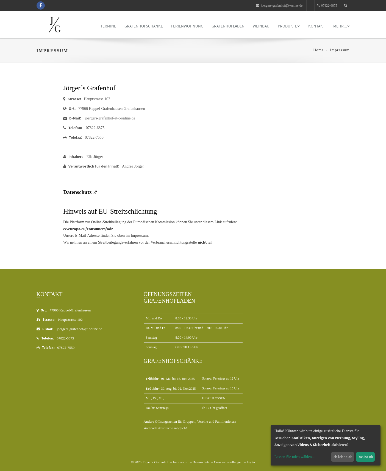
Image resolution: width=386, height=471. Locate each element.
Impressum (180, 462)
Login (251, 462)
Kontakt (316, 26)
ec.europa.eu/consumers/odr (88, 228)
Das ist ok (365, 456)
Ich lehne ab (342, 456)
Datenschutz (201, 462)
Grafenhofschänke (143, 26)
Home (318, 50)
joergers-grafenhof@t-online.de (279, 5)
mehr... (341, 26)
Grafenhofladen (228, 26)
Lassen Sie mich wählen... (294, 457)
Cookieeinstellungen (228, 462)
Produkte (289, 26)
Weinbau (261, 26)
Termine (108, 26)
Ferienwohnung (187, 26)
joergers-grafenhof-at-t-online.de (110, 118)
